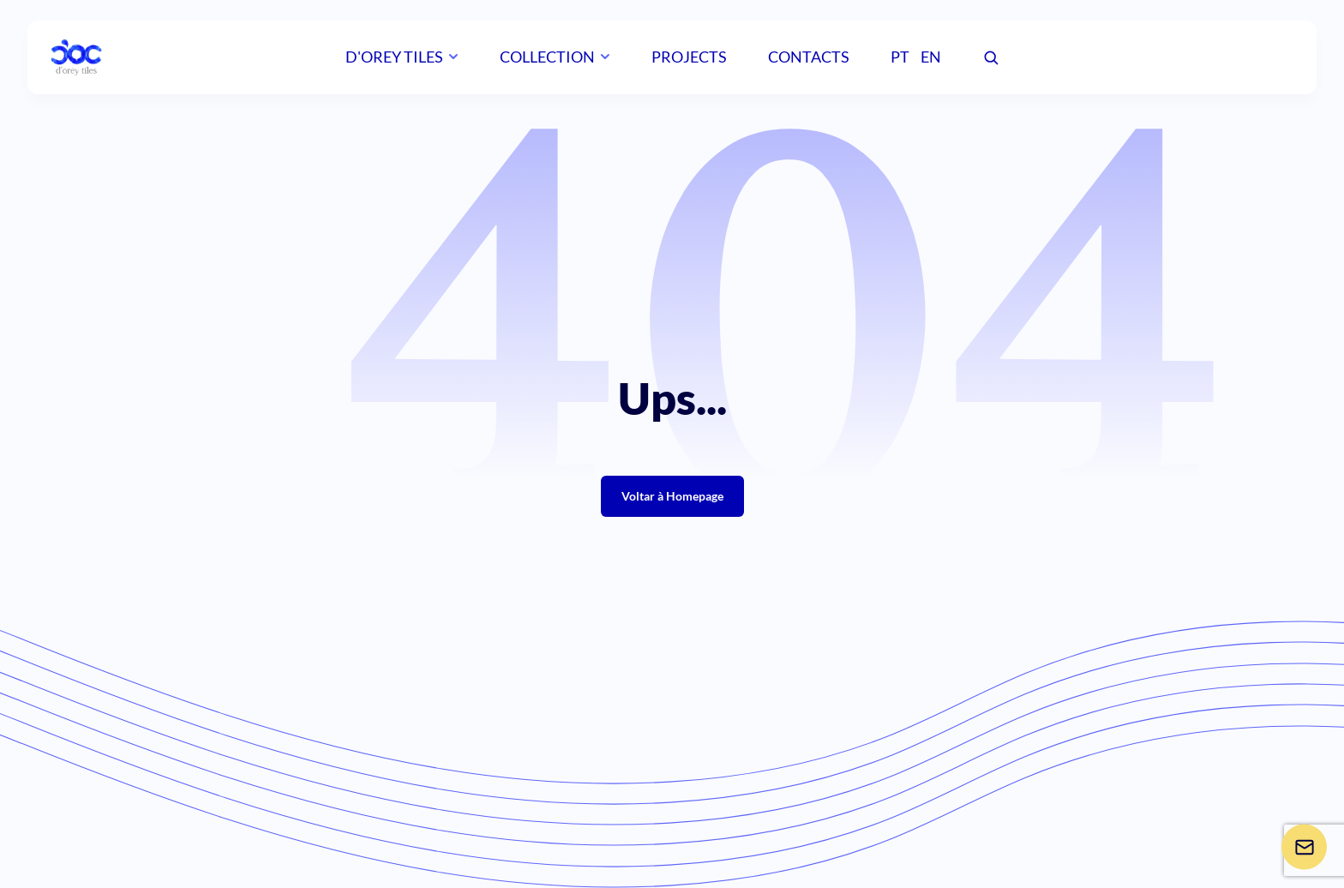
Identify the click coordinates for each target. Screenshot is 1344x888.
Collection (547, 56)
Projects (689, 56)
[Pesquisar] (990, 59)
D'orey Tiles (394, 56)
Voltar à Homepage (672, 496)
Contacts (808, 56)
